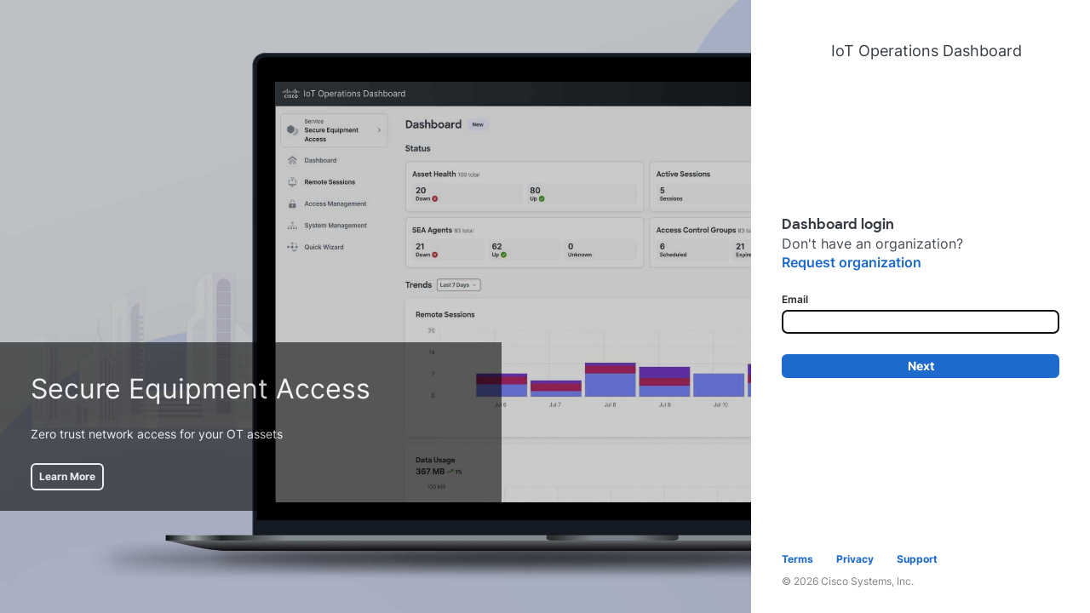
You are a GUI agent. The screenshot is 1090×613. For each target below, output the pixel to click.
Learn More (67, 476)
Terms (797, 559)
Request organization (851, 262)
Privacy (855, 559)
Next (921, 365)
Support (917, 559)
